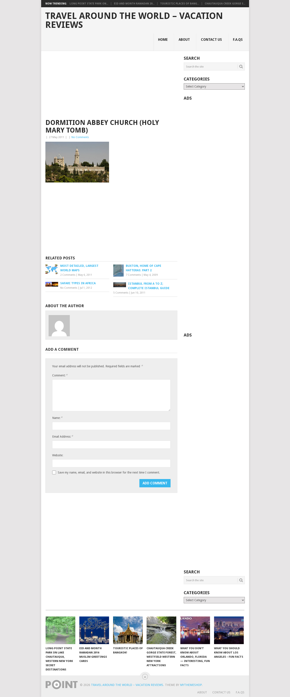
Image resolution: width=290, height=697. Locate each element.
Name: (57, 418)
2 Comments (67, 274)
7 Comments (133, 274)
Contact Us (211, 40)
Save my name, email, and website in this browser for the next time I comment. (109, 472)
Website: (57, 455)
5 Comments (120, 292)
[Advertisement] (111, 87)
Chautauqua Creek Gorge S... (225, 3)
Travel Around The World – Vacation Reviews (134, 20)
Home (163, 40)
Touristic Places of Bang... (179, 3)
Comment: (59, 375)
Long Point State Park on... (89, 3)
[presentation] (84, 487)
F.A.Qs (238, 40)
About (184, 40)
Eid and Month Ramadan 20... (134, 3)
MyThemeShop (191, 685)
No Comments (80, 137)
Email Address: (62, 436)
